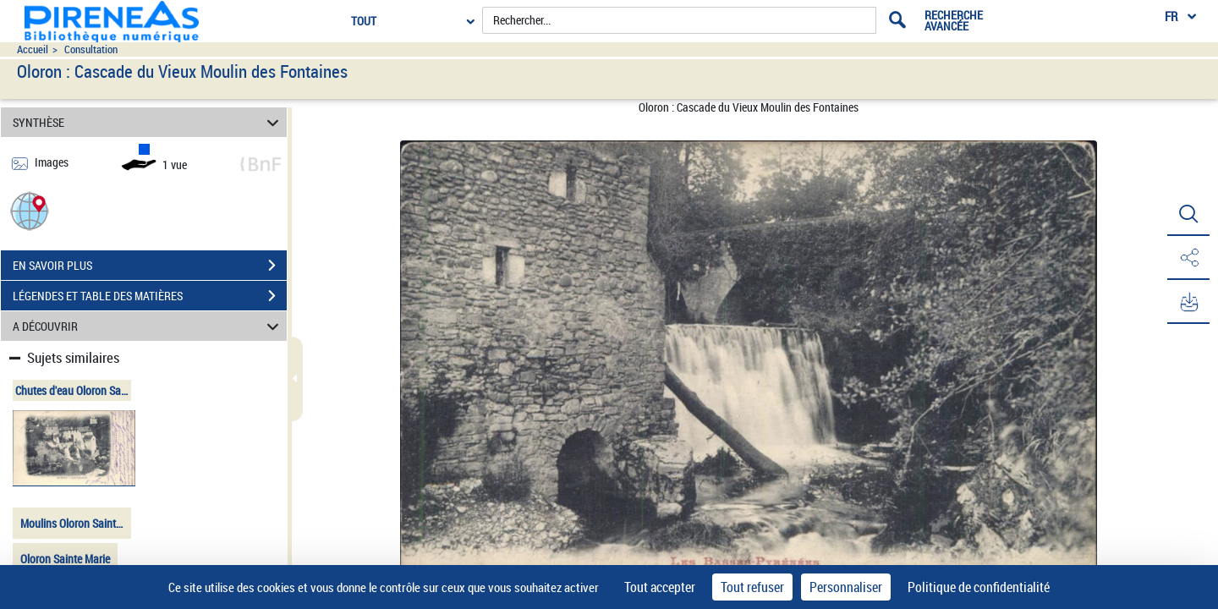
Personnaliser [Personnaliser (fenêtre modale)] (845, 587)
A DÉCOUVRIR (148, 326)
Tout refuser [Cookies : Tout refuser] (752, 587)
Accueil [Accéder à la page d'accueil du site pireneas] (32, 49)
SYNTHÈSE (148, 122)
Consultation (91, 49)
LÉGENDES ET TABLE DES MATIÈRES (150, 296)
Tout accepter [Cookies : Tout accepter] (659, 587)
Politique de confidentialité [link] (979, 587)
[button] (29, 210)
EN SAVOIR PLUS (150, 265)
